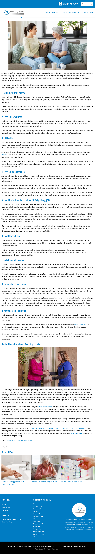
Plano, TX (36, 526)
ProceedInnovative (53, 549)
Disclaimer (83, 546)
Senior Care (15, 447)
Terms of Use (60, 546)
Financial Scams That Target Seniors (44, 482)
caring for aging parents (25, 440)
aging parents (11, 440)
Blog (92, 12)
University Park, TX (81, 428)
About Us (85, 12)
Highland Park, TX (54, 428)
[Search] (91, 4)
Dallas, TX (43, 428)
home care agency (80, 324)
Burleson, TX (37, 506)
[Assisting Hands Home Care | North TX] (13, 12)
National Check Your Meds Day (71, 482)
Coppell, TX (34, 428)
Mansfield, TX (38, 524)
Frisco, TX (36, 514)
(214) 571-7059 (68, 4)
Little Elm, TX (38, 521)
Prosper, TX (37, 529)
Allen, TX (36, 504)
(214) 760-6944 (76, 433)
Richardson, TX (67, 428)
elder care (4, 154)
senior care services (45, 407)
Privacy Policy (73, 546)
